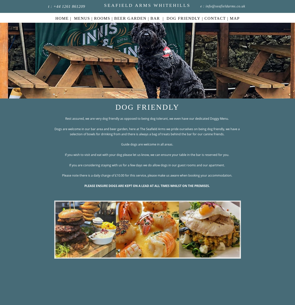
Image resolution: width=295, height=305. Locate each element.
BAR (155, 18)
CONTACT (215, 18)
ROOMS (102, 18)
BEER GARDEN (130, 18)
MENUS (82, 18)
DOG (171, 18)
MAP (235, 18)
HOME (62, 18)
